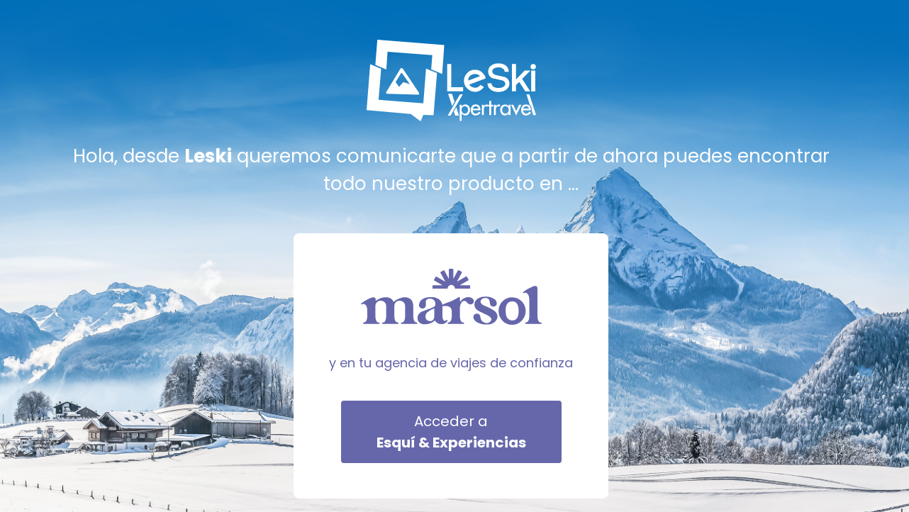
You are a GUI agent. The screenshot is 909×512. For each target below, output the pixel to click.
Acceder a (451, 431)
